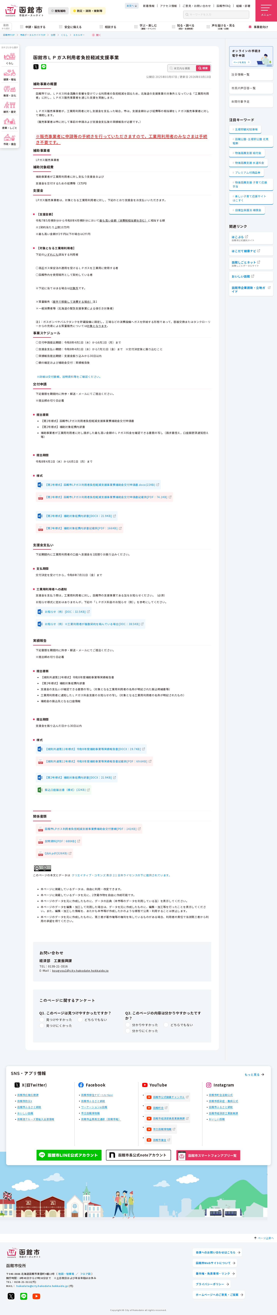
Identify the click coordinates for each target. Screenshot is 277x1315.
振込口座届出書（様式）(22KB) (65, 790)
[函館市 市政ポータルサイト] (24, 10)
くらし (64, 34)
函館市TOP (9, 34)
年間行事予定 (240, 101)
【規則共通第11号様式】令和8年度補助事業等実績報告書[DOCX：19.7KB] (93, 749)
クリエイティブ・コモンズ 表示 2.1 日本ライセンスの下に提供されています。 (122, 875)
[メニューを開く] (266, 11)
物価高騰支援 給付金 (248, 153)
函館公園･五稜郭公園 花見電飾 (251, 141)
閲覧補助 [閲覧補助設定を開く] (58, 11)
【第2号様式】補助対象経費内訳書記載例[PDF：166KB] (81, 528)
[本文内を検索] (189, 68)
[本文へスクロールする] (132, 6)
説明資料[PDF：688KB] (60, 841)
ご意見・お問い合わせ (197, 6)
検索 (205, 68)
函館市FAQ (224, 6)
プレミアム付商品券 (247, 172)
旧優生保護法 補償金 (248, 210)
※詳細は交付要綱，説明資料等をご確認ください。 (70, 377)
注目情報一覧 (240, 74)
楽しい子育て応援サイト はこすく (249, 198)
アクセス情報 (168, 6)
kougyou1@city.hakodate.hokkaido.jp (80, 971)
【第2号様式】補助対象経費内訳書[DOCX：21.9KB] (78, 516)
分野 (53, 34)
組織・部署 (243, 6)
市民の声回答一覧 (243, 88)
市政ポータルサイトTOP (32, 34)
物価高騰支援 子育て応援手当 (250, 184)
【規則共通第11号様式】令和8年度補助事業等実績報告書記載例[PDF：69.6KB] (96, 761)
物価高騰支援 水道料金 (249, 163)
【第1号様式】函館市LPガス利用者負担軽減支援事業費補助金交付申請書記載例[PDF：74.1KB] (106, 497)
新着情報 (148, 6)
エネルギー (79, 34)
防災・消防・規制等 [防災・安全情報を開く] (88, 11)
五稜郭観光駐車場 (246, 129)
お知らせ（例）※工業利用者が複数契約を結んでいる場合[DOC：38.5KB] (92, 624)
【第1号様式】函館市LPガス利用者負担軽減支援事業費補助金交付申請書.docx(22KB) (100, 485)
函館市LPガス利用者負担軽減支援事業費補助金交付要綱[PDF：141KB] (91, 829)
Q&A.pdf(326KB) (56, 853)
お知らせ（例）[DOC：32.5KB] (65, 612)
